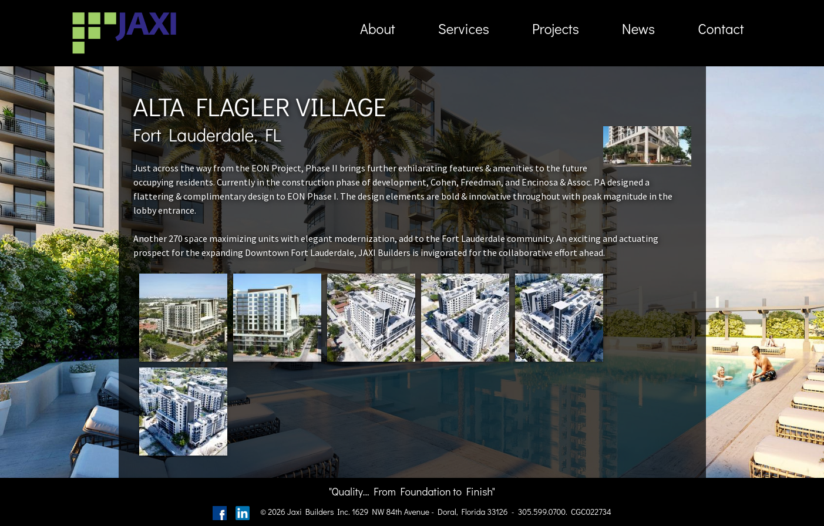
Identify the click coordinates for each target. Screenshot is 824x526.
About (377, 28)
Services (463, 28)
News (638, 28)
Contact (721, 28)
